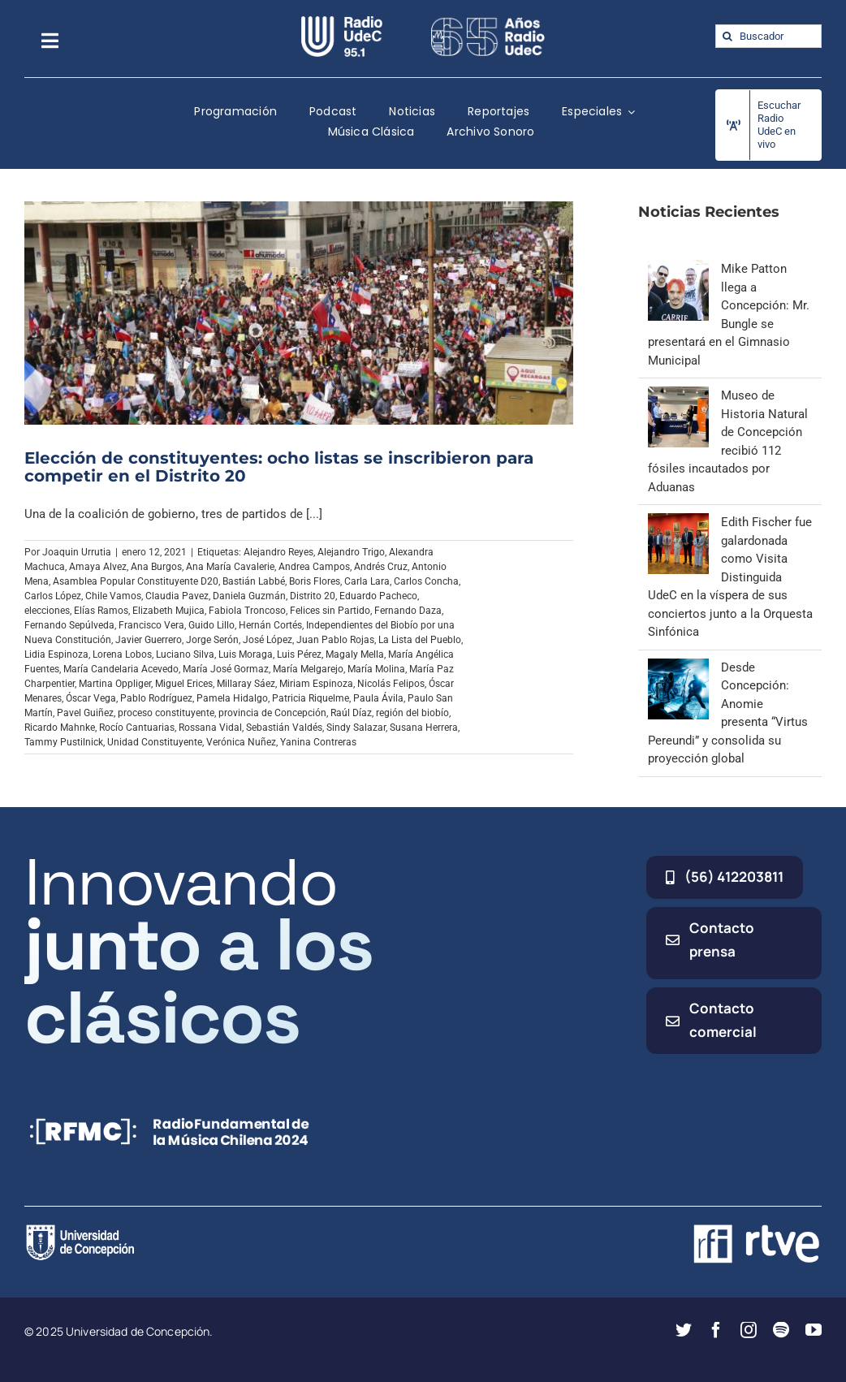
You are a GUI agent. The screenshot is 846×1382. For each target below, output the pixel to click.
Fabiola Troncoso (247, 610)
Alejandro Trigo (351, 552)
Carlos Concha (426, 581)
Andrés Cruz (381, 566)
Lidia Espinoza (56, 654)
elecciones (47, 610)
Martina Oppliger (115, 683)
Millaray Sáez (246, 683)
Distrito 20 (312, 596)
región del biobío (412, 713)
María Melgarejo (308, 669)
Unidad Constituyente (154, 742)
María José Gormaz (226, 669)
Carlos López (52, 596)
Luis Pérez (299, 654)
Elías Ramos (101, 610)
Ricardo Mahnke (59, 727)
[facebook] (716, 1330)
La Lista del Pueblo (419, 640)
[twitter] (684, 1330)
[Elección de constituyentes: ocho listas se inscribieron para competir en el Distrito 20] (298, 313)
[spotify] (781, 1330)
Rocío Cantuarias (137, 727)
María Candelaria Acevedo (121, 669)
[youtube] (813, 1330)
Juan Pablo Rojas (335, 640)
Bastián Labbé (253, 581)
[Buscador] (768, 36)
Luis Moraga (245, 654)
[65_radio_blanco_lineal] (488, 22)
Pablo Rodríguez (156, 698)
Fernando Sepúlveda (69, 625)
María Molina (376, 669)
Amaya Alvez (98, 566)
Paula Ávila (378, 698)
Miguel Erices (184, 683)
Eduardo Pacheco (378, 596)
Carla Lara (367, 581)
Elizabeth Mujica (168, 610)
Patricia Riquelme (310, 698)
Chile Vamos (113, 596)
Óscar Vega (91, 698)
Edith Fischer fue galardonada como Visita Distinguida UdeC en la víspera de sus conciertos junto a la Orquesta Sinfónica (730, 577)
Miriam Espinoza (316, 683)
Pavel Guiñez (85, 713)
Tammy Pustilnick (63, 742)
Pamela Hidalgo (232, 698)
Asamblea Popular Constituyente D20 (135, 581)
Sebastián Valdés (284, 727)
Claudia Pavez (177, 596)
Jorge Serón (212, 640)
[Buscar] (727, 36)
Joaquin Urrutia (76, 552)
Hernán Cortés (270, 625)
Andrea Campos (314, 566)
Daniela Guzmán (249, 596)
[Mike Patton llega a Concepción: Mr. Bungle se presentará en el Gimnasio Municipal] (678, 268)
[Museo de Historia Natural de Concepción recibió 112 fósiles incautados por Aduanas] (678, 395)
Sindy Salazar (356, 727)
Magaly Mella (355, 654)
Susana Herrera (424, 727)
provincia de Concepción (272, 713)
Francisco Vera (151, 625)
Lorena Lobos (122, 654)
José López (267, 640)
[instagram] (748, 1330)
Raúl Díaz (351, 713)
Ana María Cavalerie (230, 566)
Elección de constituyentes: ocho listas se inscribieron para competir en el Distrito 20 (278, 467)
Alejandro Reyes (278, 552)
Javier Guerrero (148, 640)
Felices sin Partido (330, 610)
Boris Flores (314, 581)
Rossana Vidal (210, 727)
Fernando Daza (408, 610)
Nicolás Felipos (391, 683)
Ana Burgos (156, 566)
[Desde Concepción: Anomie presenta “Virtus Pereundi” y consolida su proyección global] (678, 667)
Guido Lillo (211, 625)
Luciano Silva (185, 654)
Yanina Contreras (318, 742)
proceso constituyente (166, 713)
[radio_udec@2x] (341, 22)
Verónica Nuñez (241, 742)
